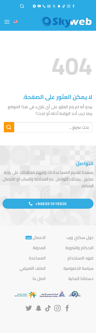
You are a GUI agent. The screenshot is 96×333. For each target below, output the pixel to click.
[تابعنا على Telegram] (34, 6)
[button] (22, 6)
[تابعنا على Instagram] (68, 6)
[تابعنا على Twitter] (29, 308)
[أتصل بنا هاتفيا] (44, 6)
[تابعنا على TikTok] (63, 6)
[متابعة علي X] (54, 6)
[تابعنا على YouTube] (39, 6)
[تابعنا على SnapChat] (58, 6)
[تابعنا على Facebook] (73, 6)
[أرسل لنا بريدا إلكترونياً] (48, 6)
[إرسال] (9, 127)
